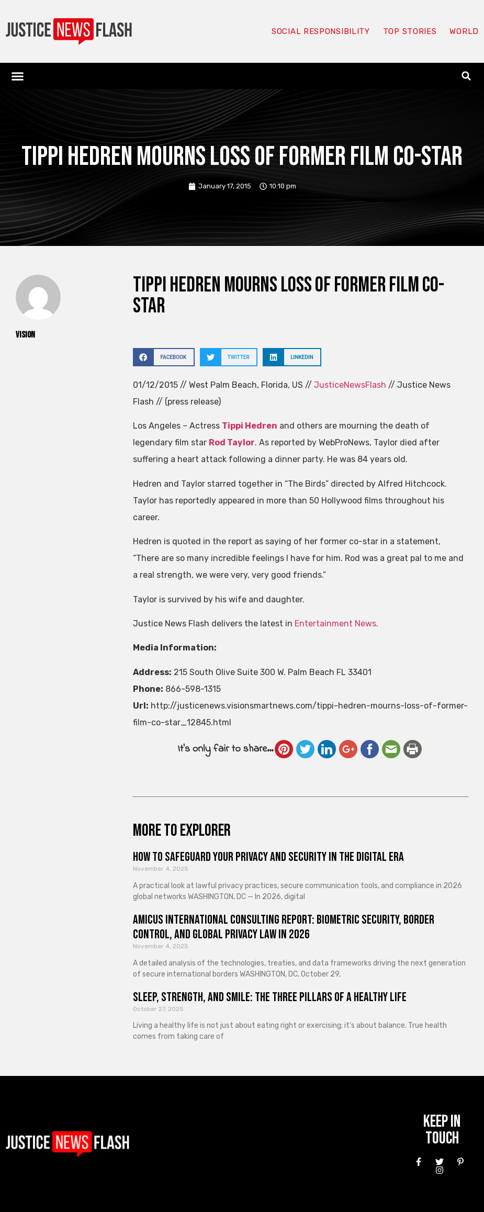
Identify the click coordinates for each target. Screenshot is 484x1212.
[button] (18, 76)
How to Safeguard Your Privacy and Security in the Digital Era (268, 857)
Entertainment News (335, 624)
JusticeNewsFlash (350, 385)
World (464, 31)
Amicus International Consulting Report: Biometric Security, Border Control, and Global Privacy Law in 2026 (283, 927)
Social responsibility (321, 31)
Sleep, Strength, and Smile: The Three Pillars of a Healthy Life (270, 997)
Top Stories (410, 31)
